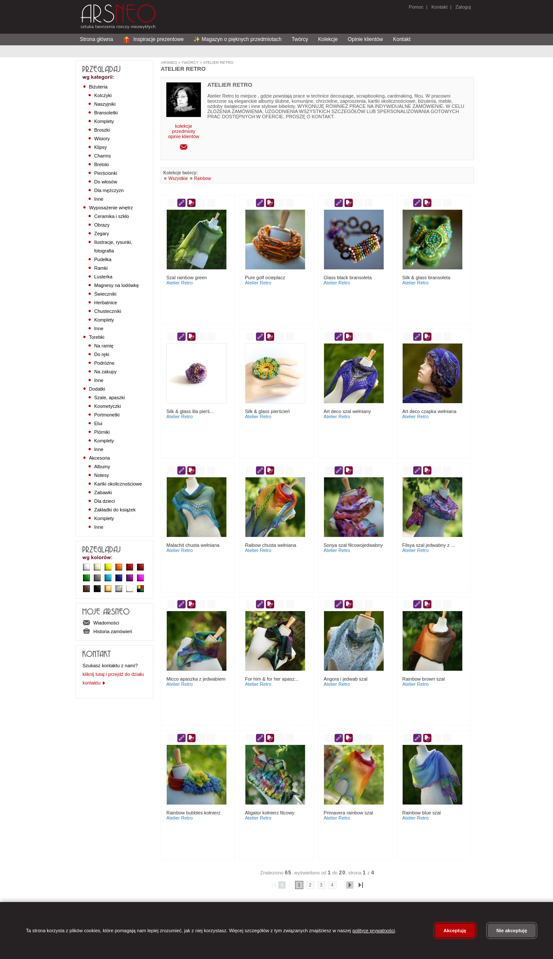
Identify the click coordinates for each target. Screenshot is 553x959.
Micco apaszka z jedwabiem (196, 678)
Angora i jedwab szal (346, 678)
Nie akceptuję (511, 930)
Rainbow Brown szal (423, 678)
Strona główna (96, 39)
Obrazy (101, 224)
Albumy (102, 466)
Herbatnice (105, 302)
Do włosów (105, 181)
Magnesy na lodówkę (116, 285)
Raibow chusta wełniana (270, 545)
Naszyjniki (105, 104)
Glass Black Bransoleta (348, 277)
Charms (102, 155)
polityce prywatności (374, 930)
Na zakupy (105, 371)
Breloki (101, 164)
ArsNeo (169, 62)
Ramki (101, 268)
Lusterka (103, 276)
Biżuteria (98, 86)
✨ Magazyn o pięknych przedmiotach (237, 39)
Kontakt (439, 6)
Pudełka (102, 259)
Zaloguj (462, 6)
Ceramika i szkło (111, 216)
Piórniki (102, 432)
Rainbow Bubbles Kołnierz (193, 812)
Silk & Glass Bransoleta (426, 277)
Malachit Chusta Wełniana (192, 545)
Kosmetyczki (107, 406)
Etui (98, 423)
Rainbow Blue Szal (421, 812)
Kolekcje (327, 39)
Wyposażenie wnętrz (111, 207)
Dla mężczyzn (109, 190)
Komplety (104, 121)
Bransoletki (106, 112)
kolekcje (183, 126)
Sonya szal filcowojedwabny (353, 545)
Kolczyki (102, 95)
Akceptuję (455, 930)
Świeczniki (105, 294)
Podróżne (104, 363)
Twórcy (300, 39)
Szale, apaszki (109, 397)
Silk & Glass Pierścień (267, 411)
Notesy (101, 475)
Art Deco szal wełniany (347, 411)
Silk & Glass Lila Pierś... (189, 411)
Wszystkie (178, 178)
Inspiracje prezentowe (153, 39)
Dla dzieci (104, 501)
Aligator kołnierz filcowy (269, 812)
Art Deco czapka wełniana (429, 411)
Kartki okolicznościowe (118, 483)
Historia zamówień (107, 631)
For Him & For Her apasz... (272, 678)
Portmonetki (107, 414)
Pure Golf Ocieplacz (265, 277)
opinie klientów (183, 136)
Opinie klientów (365, 39)
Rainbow (202, 178)
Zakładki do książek (115, 509)
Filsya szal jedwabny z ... (428, 545)
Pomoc (416, 6)
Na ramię (104, 345)
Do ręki (101, 354)
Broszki (102, 129)
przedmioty (183, 131)
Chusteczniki (107, 311)
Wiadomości (101, 622)
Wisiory (102, 138)
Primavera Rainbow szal (348, 812)
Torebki (96, 337)
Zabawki (103, 492)
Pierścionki (105, 173)
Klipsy (100, 147)
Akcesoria (99, 458)
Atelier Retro (218, 62)
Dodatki (97, 388)
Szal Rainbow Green (186, 277)
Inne (98, 199)
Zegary (101, 233)
